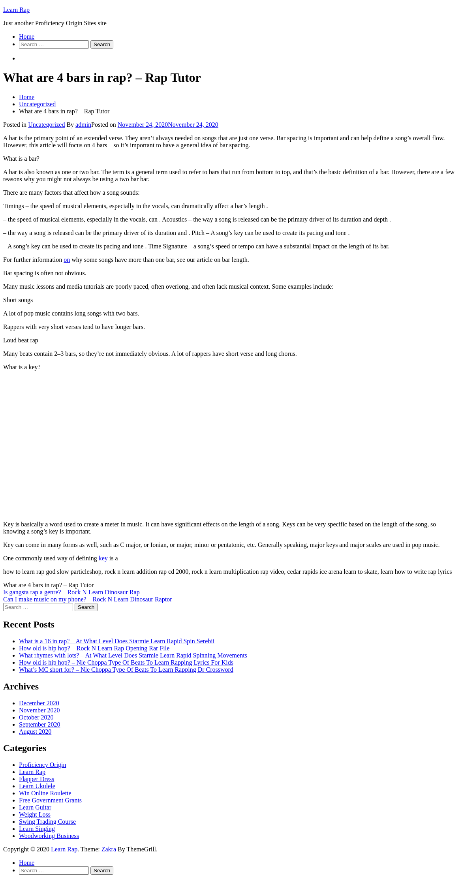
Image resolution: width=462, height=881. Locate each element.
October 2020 (36, 717)
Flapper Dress (36, 779)
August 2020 (35, 731)
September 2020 (39, 724)
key (103, 558)
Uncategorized (46, 124)
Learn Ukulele (37, 786)
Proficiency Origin (42, 764)
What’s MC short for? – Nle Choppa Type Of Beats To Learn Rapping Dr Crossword (126, 669)
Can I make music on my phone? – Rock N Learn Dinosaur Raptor (87, 599)
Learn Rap (16, 9)
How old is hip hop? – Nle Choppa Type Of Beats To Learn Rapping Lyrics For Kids (126, 662)
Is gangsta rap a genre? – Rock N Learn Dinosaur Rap (71, 592)
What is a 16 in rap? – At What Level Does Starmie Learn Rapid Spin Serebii (116, 641)
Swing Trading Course (47, 821)
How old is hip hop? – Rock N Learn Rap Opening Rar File (94, 648)
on (67, 259)
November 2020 (39, 710)
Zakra (108, 849)
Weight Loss (35, 814)
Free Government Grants (50, 800)
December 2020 (39, 703)
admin (83, 124)
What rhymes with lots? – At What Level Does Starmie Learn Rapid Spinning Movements (133, 655)
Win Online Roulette (45, 793)
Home (26, 36)
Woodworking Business (49, 835)
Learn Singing (37, 828)
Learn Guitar (35, 807)
